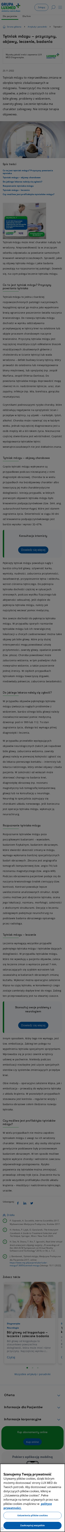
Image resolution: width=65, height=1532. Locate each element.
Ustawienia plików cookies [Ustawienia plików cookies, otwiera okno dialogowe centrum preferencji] (32, 1515)
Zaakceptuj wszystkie (32, 1525)
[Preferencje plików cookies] (2, 1528)
